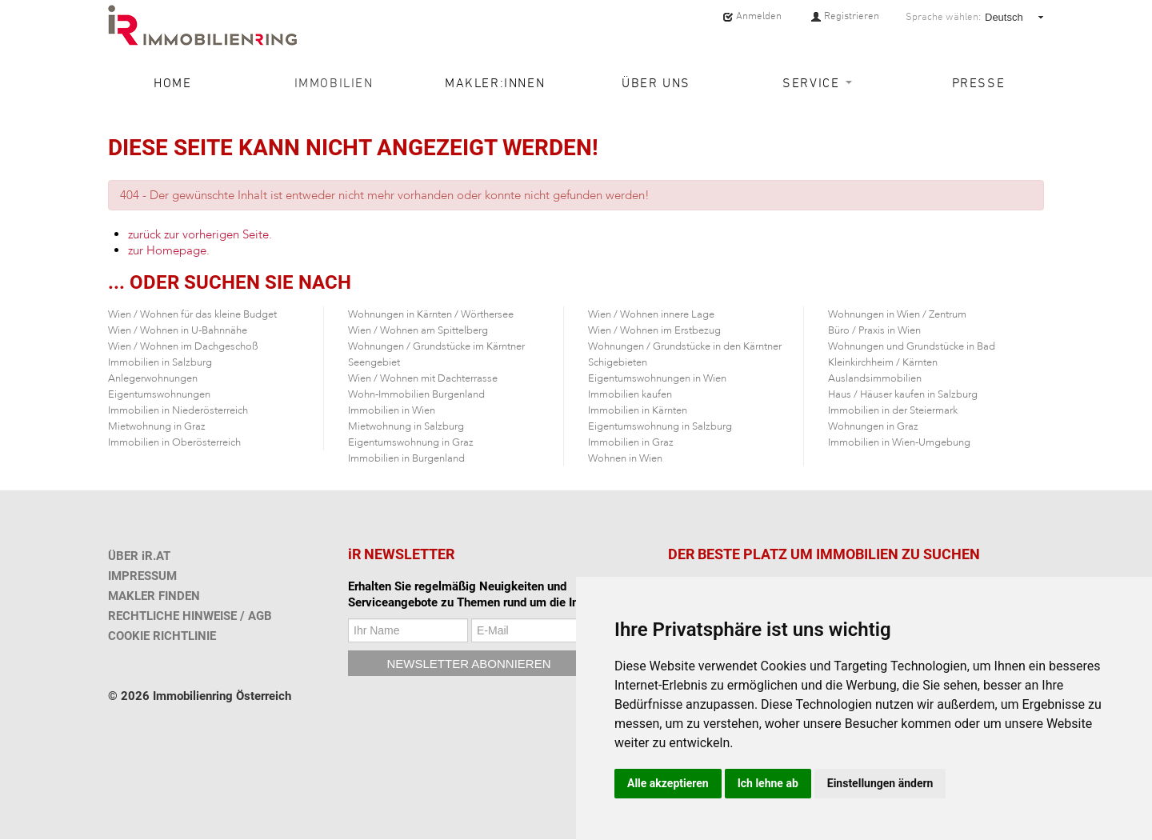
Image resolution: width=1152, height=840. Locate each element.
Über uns (656, 82)
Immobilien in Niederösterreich (178, 410)
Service (817, 82)
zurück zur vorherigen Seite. (200, 234)
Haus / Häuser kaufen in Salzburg (903, 394)
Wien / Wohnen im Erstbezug (654, 330)
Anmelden (752, 16)
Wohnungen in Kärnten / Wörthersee (431, 314)
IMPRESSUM (142, 576)
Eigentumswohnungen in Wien (657, 378)
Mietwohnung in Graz (157, 426)
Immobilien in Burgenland (406, 458)
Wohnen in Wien (625, 458)
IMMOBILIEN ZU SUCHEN (898, 554)
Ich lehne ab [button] (768, 783)
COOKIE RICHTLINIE (162, 636)
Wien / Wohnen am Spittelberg (418, 330)
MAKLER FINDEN (154, 596)
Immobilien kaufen (630, 394)
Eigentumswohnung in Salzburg (660, 426)
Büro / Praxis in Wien (874, 330)
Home (172, 82)
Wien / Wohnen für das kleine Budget (192, 314)
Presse (979, 82)
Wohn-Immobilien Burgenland (416, 394)
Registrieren (844, 16)
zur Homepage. (169, 250)
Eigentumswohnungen (159, 394)
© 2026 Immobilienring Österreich (199, 696)
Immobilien (334, 82)
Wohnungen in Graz (873, 426)
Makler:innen (495, 82)
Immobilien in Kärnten (637, 410)
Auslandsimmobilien (875, 378)
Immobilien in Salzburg (160, 362)
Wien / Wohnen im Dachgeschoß (183, 346)
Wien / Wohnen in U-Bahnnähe (177, 330)
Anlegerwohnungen (153, 378)
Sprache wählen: (943, 16)
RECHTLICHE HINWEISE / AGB (190, 616)
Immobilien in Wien (391, 410)
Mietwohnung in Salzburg (406, 426)
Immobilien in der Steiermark (893, 410)
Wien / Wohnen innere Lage (651, 314)
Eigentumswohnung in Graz (411, 442)
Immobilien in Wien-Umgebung (899, 442)
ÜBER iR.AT (139, 556)
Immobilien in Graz (631, 442)
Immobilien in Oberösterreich (174, 442)
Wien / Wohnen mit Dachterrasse (423, 378)
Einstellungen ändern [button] (880, 783)
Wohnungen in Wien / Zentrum (897, 314)
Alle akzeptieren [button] (668, 783)
